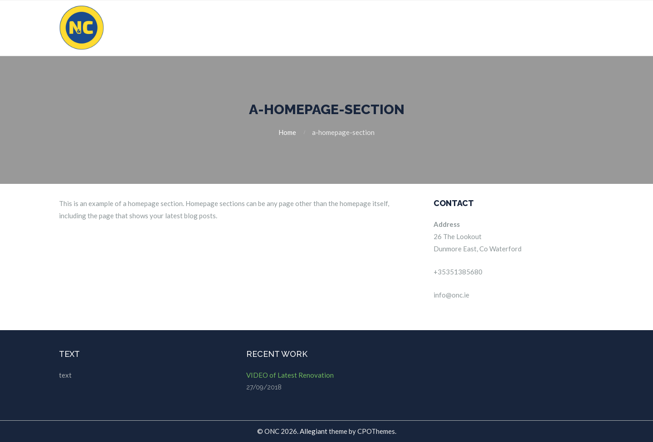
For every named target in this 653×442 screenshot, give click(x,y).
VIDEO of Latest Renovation (290, 375)
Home (287, 132)
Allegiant (313, 431)
